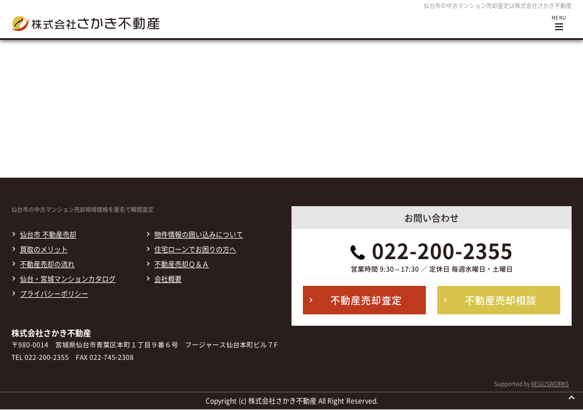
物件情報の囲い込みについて (198, 234)
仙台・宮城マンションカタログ (68, 279)
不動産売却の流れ (47, 264)
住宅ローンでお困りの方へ (195, 249)
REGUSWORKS (550, 383)
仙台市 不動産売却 (48, 234)
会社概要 (168, 279)
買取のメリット (44, 249)
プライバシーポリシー (54, 294)
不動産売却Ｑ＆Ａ (181, 264)
